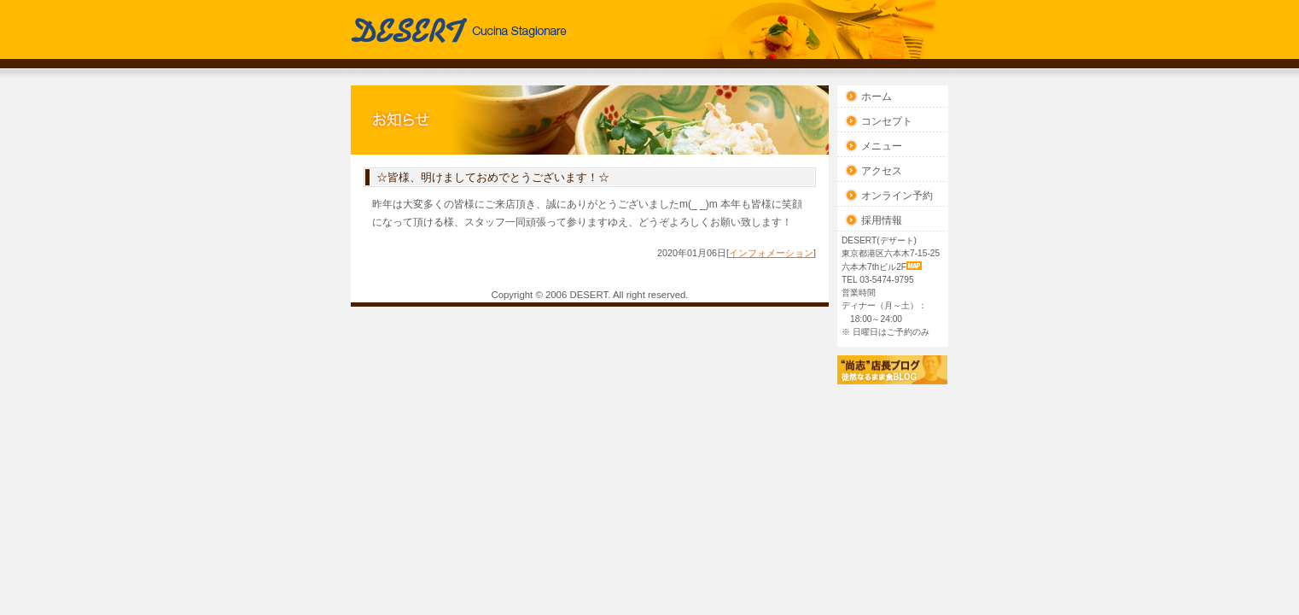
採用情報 (881, 220)
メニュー (881, 146)
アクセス (881, 171)
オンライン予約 (897, 196)
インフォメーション (771, 253)
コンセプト (886, 121)
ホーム (876, 96)
